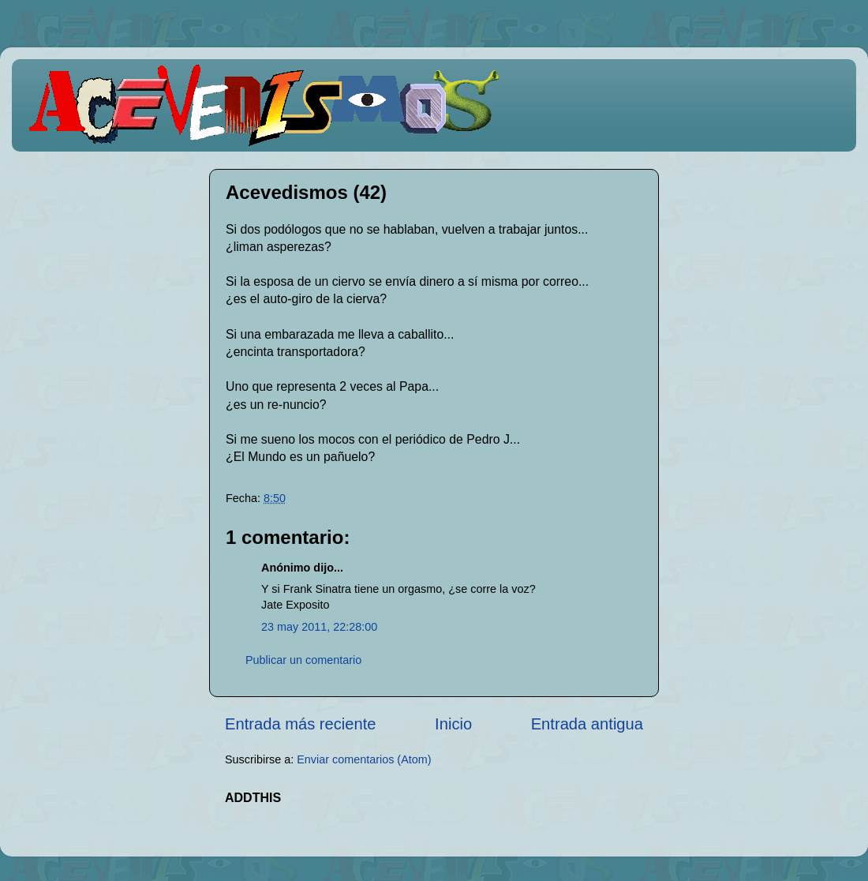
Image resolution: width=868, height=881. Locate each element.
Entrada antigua (587, 724)
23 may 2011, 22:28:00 (319, 626)
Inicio (453, 724)
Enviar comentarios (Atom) (364, 759)
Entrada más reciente (300, 724)
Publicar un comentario (303, 660)
